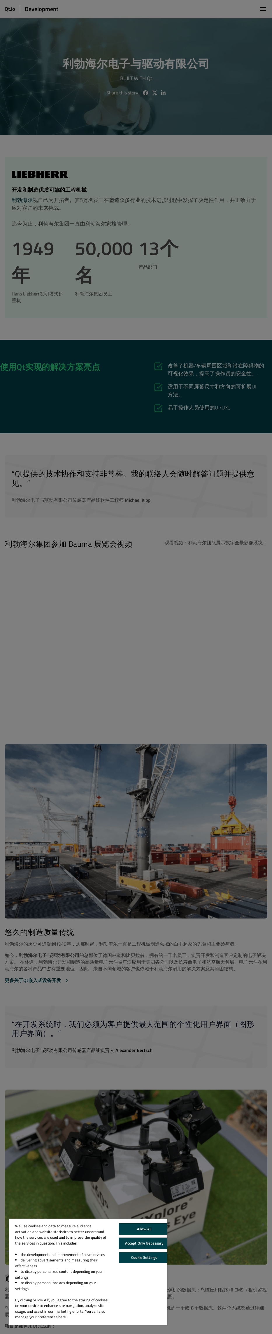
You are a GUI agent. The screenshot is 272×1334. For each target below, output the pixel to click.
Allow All (144, 1229)
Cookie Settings (144, 1257)
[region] (88, 1272)
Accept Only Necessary (144, 1243)
